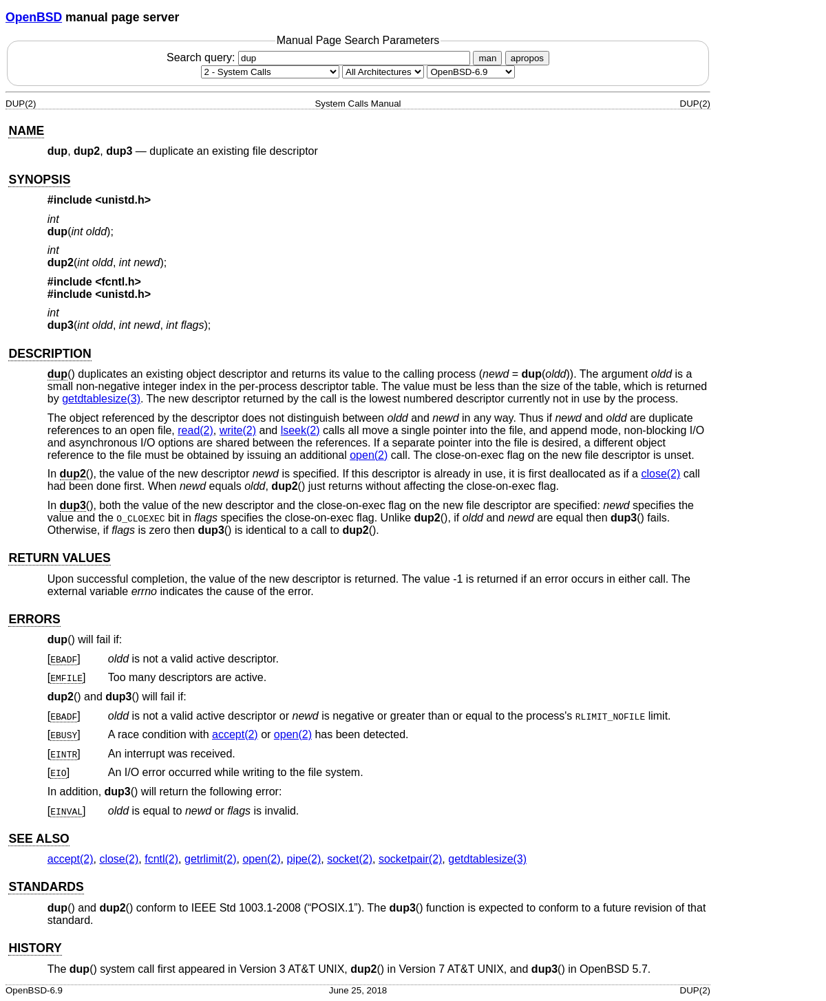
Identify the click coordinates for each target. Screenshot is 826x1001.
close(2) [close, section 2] (660, 474)
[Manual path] (471, 71)
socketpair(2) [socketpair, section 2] (410, 859)
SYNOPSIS (39, 179)
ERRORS (34, 619)
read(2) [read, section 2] (195, 430)
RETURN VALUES (59, 558)
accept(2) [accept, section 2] (235, 734)
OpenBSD (34, 17)
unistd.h (123, 200)
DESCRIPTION (49, 353)
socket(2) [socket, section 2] (349, 859)
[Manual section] (270, 71)
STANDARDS (45, 887)
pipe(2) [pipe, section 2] (303, 859)
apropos (527, 58)
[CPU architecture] (383, 71)
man (487, 58)
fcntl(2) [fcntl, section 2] (161, 859)
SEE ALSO (38, 839)
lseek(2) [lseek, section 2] (300, 430)
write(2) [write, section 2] (238, 430)
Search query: (320, 57)
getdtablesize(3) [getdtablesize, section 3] (101, 399)
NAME (26, 131)
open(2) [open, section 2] (369, 455)
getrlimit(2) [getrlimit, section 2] (210, 859)
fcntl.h (118, 282)
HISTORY (34, 948)
